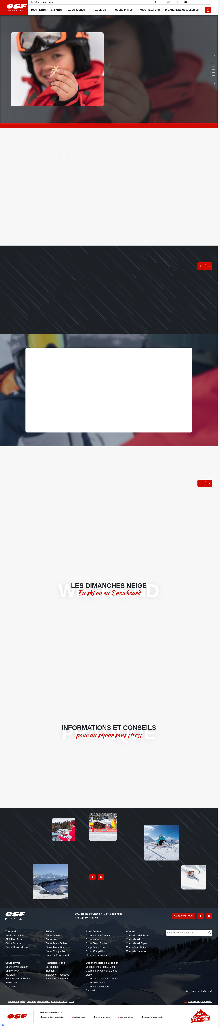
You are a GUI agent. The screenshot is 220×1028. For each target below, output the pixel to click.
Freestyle (10, 986)
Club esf (90, 990)
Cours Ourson (13, 943)
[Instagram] (209, 916)
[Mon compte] (202, 2)
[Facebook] (200, 916)
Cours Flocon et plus (16, 947)
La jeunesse (79, 1017)
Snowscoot (11, 982)
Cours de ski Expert (137, 943)
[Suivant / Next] (214, 83)
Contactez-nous (183, 915)
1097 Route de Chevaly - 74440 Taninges (98, 913)
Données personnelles (38, 1001)
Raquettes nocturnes (57, 978)
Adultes (130, 931)
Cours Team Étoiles (56, 943)
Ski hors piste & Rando (18, 978)
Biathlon (50, 970)
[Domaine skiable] (43, 2)
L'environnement (102, 1017)
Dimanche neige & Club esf (102, 963)
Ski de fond (52, 967)
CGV (71, 1001)
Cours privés (13, 963)
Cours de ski (52, 939)
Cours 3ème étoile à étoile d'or (102, 978)
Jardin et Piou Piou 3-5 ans (100, 967)
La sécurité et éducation (52, 1017)
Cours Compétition (56, 951)
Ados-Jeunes (93, 931)
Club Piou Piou (13, 939)
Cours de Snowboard (57, 955)
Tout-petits (11, 931)
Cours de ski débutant (98, 935)
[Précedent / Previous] (214, 55)
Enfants (50, 931)
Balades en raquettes (57, 974)
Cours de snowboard (97, 986)
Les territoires (126, 1017)
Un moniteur (12, 970)
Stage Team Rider (55, 947)
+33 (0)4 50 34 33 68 (86, 917)
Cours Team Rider (96, 982)
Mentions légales (16, 1001)
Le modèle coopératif (152, 1017)
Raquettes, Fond (55, 963)
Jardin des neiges (15, 935)
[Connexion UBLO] (3, 1025)
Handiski (10, 974)
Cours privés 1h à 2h (16, 967)
